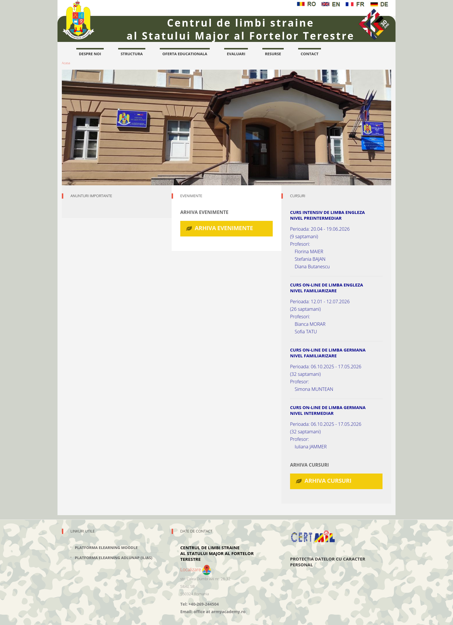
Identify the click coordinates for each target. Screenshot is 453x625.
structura (132, 53)
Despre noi (90, 53)
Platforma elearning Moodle (106, 547)
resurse (273, 53)
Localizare (195, 569)
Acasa (66, 63)
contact (310, 53)
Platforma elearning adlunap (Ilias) (113, 557)
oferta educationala (184, 53)
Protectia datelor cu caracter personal (327, 561)
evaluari (236, 53)
